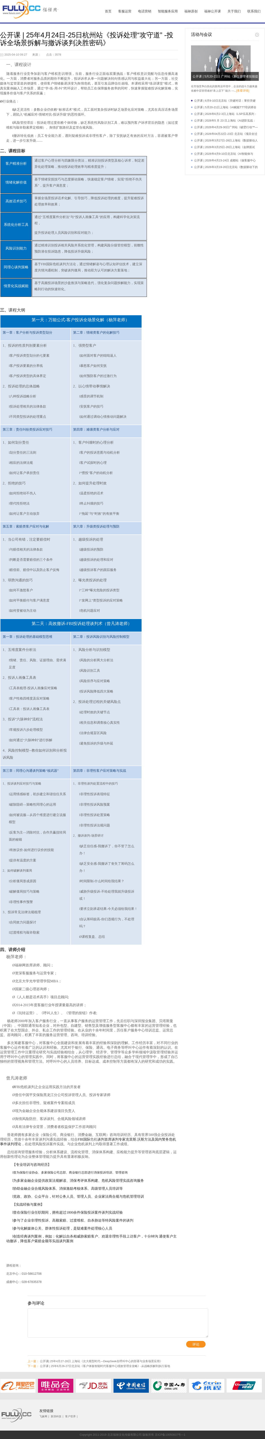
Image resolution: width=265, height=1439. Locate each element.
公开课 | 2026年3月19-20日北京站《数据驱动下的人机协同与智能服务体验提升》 (226, 167)
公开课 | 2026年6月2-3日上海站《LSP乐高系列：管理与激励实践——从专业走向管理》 (225, 114)
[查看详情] (242, 90)
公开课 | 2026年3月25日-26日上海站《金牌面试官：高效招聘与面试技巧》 (224, 148)
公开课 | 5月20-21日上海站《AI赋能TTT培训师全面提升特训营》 (225, 108)
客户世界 (70, 1416)
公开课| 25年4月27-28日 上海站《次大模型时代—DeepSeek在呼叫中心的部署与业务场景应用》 (95, 1361)
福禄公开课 (212, 11)
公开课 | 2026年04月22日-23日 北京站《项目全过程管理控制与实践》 (225, 134)
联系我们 (254, 11)
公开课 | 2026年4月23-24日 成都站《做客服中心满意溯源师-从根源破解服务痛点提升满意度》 (225, 161)
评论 (195, 1344)
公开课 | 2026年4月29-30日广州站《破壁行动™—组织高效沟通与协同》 (226, 128)
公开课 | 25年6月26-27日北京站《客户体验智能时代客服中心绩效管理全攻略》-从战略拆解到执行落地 (99, 1366)
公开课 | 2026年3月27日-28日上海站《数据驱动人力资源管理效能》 (226, 141)
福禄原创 (191, 11)
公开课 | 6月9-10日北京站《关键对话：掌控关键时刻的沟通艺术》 (225, 101)
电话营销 (144, 11)
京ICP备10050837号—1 (170, 1434)
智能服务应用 (168, 11)
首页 (108, 11)
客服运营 (124, 11)
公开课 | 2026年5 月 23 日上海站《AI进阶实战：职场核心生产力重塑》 (225, 121)
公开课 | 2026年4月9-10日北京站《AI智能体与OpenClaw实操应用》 (223, 154)
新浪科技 (56, 1416)
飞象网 (43, 1416)
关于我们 (234, 11)
